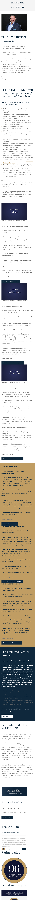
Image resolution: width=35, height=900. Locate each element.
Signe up (6, 823)
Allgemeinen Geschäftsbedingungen (14, 889)
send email (7, 653)
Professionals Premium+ (12, 518)
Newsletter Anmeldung (9, 845)
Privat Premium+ (9, 460)
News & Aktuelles (7, 872)
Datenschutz (6, 886)
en (13, 7)
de (11, 7)
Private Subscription (10, 249)
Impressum (5, 891)
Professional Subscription (12, 315)
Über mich (5, 870)
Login (18, 7)
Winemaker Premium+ (11, 579)
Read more (7, 746)
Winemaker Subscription (12, 395)
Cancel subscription (10, 804)
